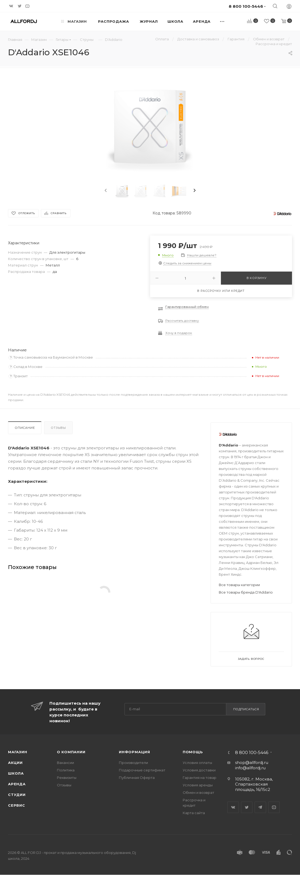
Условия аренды (198, 785)
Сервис (16, 805)
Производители (133, 762)
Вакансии (65, 762)
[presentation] (105, 190)
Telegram (260, 807)
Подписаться (246, 709)
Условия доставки (199, 770)
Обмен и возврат (198, 792)
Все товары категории (239, 585)
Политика (66, 770)
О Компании (71, 752)
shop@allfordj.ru (251, 762)
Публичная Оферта (137, 777)
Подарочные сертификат (142, 770)
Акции (15, 762)
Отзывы (58, 428)
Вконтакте (233, 807)
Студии (17, 794)
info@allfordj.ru (250, 767)
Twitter (246, 807)
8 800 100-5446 (251, 753)
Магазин (17, 752)
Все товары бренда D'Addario (246, 592)
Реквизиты (66, 777)
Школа (16, 773)
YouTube (274, 807)
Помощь (193, 752)
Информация (134, 752)
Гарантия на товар (199, 777)
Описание (25, 428)
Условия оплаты (197, 762)
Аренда (17, 784)
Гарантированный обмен (187, 307)
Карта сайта (194, 813)
